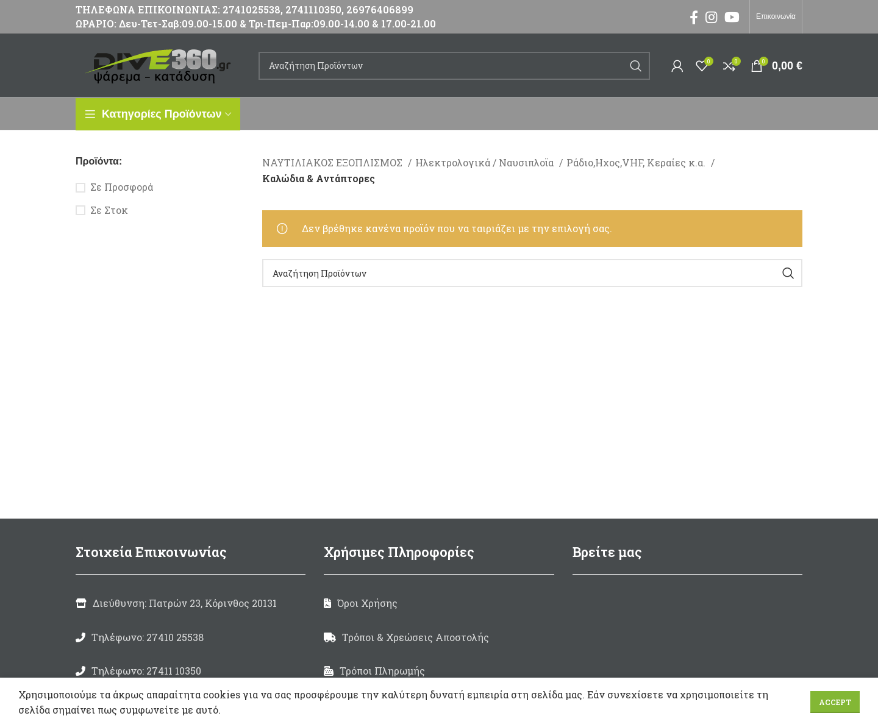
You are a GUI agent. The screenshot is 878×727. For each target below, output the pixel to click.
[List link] (190, 637)
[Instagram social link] (711, 17)
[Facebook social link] (694, 17)
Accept (835, 702)
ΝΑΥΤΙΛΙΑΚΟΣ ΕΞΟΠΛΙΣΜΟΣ (333, 162)
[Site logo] (161, 64)
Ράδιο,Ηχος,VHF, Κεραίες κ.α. (637, 162)
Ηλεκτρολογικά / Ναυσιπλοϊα (485, 162)
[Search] (454, 66)
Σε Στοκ (109, 210)
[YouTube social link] (732, 17)
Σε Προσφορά (121, 186)
